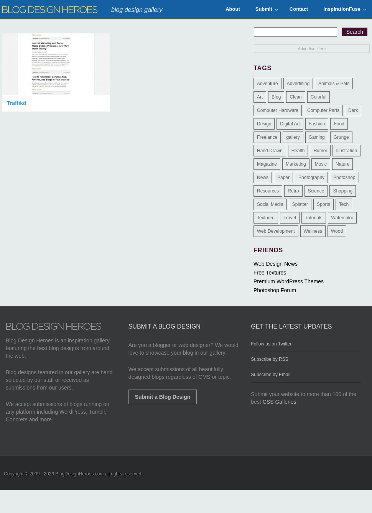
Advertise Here (312, 48)
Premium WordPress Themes (288, 281)
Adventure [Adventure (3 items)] (267, 83)
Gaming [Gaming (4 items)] (317, 137)
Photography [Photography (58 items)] (311, 177)
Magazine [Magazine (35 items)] (267, 164)
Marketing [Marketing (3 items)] (296, 164)
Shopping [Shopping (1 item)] (342, 191)
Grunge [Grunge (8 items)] (341, 137)
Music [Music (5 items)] (321, 164)
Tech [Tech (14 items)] (344, 204)
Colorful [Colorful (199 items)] (318, 97)
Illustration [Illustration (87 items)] (346, 150)
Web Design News (275, 264)
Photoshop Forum (274, 290)
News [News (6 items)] (262, 177)
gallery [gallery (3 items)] (293, 137)
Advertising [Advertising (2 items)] (298, 83)
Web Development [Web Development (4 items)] (276, 231)
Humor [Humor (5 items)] (320, 150)
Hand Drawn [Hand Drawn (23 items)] (270, 150)
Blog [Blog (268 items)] (276, 97)
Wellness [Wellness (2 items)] (313, 231)
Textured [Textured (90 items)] (266, 217)
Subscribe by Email (270, 374)
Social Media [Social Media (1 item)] (270, 204)
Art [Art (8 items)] (260, 97)
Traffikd (16, 103)
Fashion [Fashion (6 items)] (317, 124)
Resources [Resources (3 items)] (268, 191)
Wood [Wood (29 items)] (337, 231)
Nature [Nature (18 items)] (342, 164)
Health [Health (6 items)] (298, 150)
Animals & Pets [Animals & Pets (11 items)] (333, 83)
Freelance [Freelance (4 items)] (267, 137)
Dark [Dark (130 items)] (353, 110)
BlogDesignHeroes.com (79, 474)
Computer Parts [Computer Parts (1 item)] (323, 110)
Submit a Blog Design (163, 397)
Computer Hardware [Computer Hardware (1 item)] (277, 110)
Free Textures (269, 273)
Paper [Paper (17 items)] (283, 177)
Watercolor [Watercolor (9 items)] (342, 217)
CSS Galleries (279, 402)
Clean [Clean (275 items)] (295, 97)
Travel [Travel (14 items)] (289, 217)
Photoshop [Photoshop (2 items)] (344, 177)
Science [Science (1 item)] (316, 191)
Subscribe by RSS (269, 359)
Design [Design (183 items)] (264, 124)
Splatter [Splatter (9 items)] (300, 204)
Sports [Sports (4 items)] (323, 204)
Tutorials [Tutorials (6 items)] (314, 217)
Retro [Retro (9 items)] (293, 191)
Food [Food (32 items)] (339, 124)
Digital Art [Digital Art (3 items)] (290, 124)
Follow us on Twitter (271, 344)
